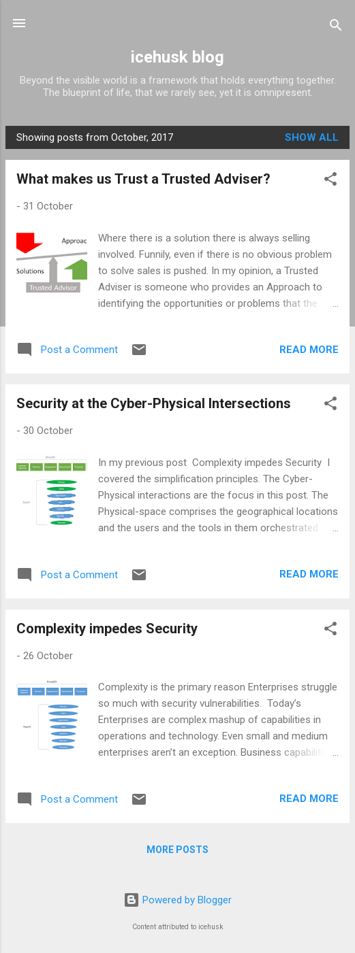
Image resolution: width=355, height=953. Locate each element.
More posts (177, 849)
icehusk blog (177, 57)
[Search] (336, 27)
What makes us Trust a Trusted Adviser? (143, 179)
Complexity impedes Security (107, 628)
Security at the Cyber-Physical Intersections (153, 403)
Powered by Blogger (177, 900)
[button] (330, 181)
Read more (309, 350)
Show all (312, 137)
